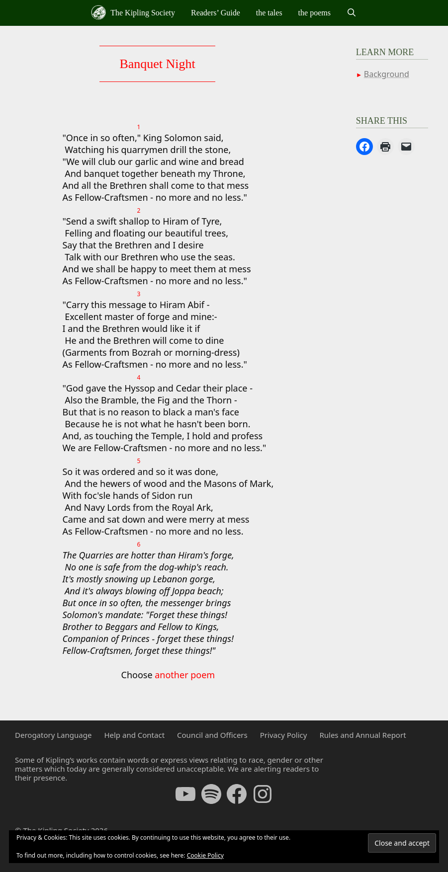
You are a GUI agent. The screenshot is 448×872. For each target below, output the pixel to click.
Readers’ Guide (215, 12)
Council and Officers (212, 735)
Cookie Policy (205, 855)
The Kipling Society (133, 12)
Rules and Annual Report (362, 735)
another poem (185, 675)
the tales (269, 12)
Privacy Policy (283, 735)
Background (386, 74)
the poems (314, 12)
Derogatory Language (53, 735)
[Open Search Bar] (352, 13)
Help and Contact (134, 735)
